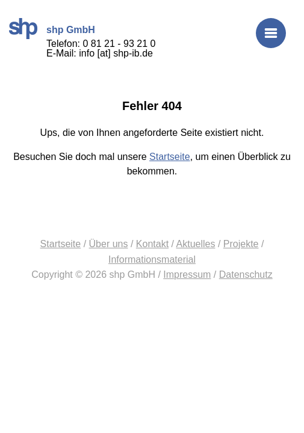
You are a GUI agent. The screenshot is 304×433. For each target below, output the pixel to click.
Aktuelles (196, 244)
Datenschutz (246, 274)
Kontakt (152, 244)
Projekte (241, 244)
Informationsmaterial (152, 259)
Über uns (108, 244)
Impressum (187, 274)
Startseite (169, 157)
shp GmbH (23, 28)
